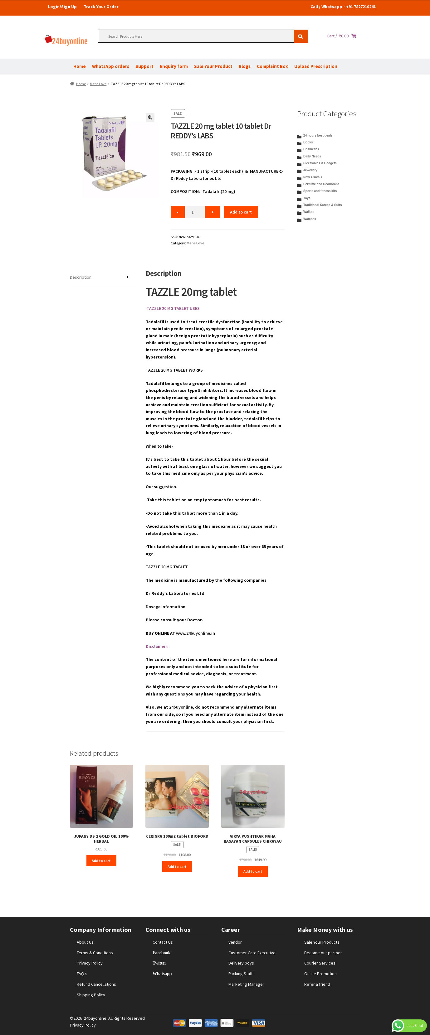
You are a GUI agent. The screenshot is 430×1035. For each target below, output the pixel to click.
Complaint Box (272, 66)
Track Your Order (101, 6)
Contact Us (163, 942)
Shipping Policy (91, 995)
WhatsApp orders (110, 66)
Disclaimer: (157, 646)
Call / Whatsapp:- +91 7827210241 (343, 6)
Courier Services (319, 963)
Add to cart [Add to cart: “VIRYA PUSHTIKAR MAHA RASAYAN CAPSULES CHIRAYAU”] (252, 871)
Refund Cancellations (96, 984)
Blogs (245, 66)
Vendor (235, 942)
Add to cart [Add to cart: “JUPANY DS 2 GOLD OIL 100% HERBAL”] (101, 860)
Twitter (159, 963)
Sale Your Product (213, 66)
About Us (85, 942)
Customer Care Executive (252, 953)
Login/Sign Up (62, 6)
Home (79, 66)
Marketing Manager (246, 984)
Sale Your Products (322, 942)
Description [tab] (80, 277)
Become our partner (323, 953)
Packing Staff (240, 973)
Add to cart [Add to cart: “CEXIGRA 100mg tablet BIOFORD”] (177, 866)
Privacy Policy (90, 963)
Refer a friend (317, 984)
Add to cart (241, 212)
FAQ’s (82, 973)
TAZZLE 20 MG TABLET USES (173, 308)
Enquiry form (174, 66)
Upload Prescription (315, 66)
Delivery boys (241, 963)
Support (144, 66)
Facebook (162, 953)
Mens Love (98, 83)
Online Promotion (320, 973)
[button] (150, 117)
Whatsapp (162, 973)
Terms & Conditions (95, 953)
